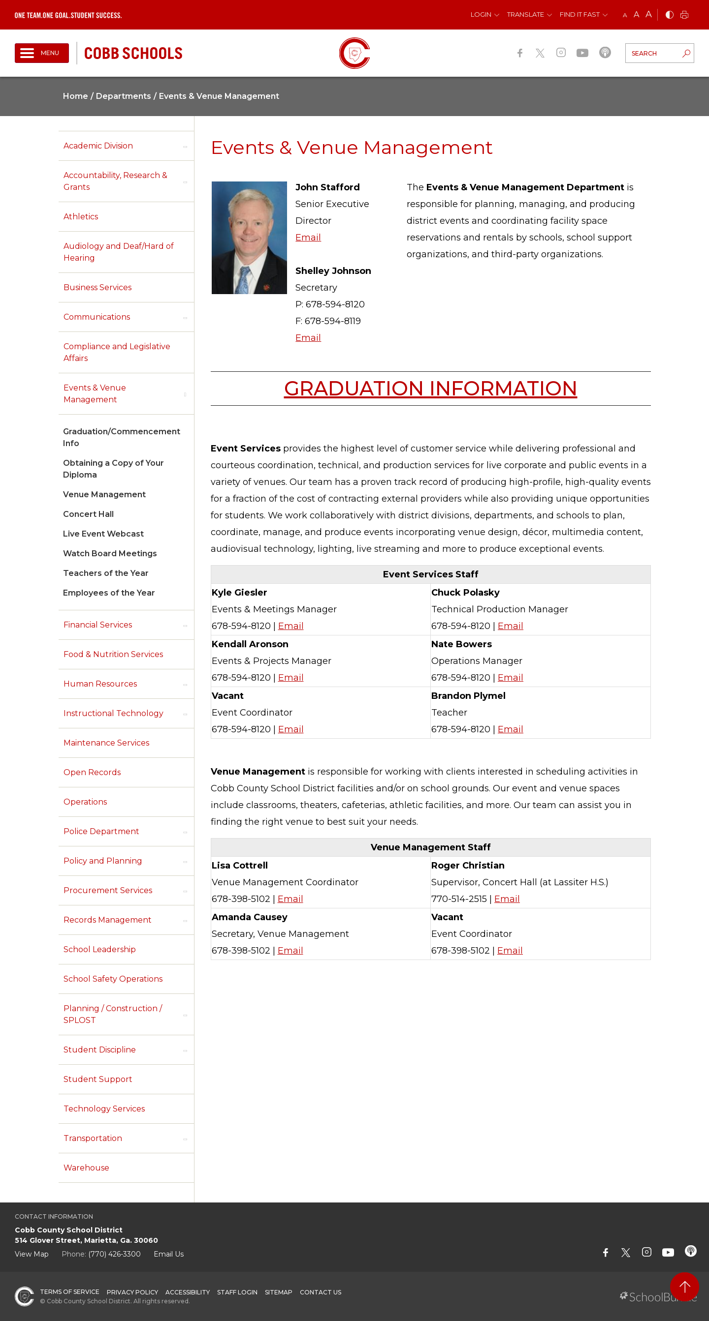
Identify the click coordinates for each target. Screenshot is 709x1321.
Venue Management (104, 494)
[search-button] (686, 54)
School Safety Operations (113, 979)
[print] (684, 15)
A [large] (648, 14)
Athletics (81, 216)
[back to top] (684, 1286)
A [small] (625, 15)
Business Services (97, 287)
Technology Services (104, 1108)
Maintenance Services (106, 743)
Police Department (101, 831)
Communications (97, 317)
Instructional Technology (113, 713)
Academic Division (98, 145)
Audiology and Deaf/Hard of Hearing (119, 252)
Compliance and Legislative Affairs (117, 352)
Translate (525, 14)
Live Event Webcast (103, 534)
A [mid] (636, 14)
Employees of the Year (109, 593)
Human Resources (100, 684)
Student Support (98, 1079)
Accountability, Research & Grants (115, 181)
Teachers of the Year (106, 573)
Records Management (108, 920)
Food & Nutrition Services (113, 654)
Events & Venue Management (95, 393)
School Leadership (100, 949)
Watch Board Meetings (110, 553)
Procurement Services (108, 890)
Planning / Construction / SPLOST (113, 1014)
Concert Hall (88, 514)
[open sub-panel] (185, 146)
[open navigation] (42, 53)
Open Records (92, 772)
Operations (85, 802)
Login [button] (481, 14)
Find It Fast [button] (580, 14)
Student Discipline (100, 1049)
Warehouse (86, 1167)
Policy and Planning (103, 861)
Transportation (93, 1138)
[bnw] (670, 15)
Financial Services (98, 625)
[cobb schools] (133, 52)
